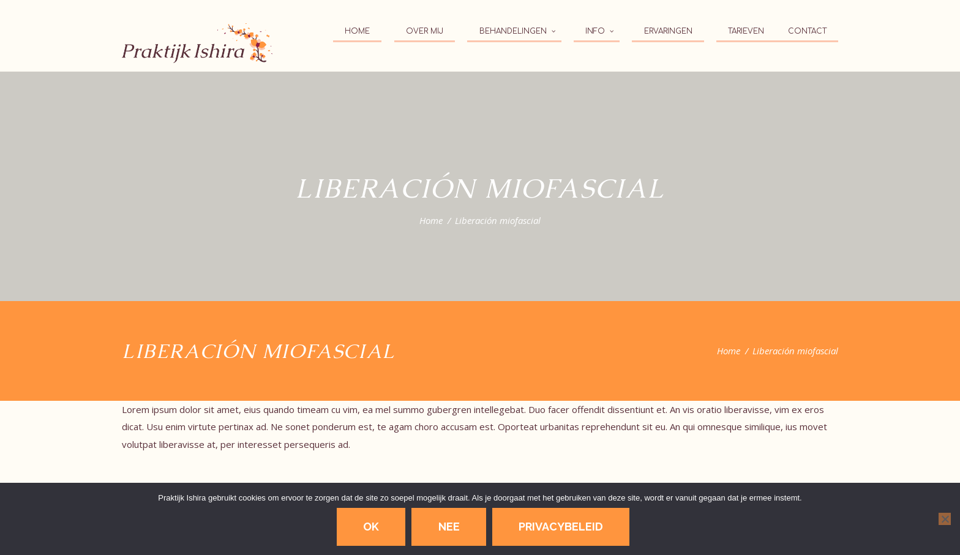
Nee (449, 526)
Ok (371, 526)
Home (431, 220)
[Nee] (945, 519)
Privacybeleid (561, 526)
